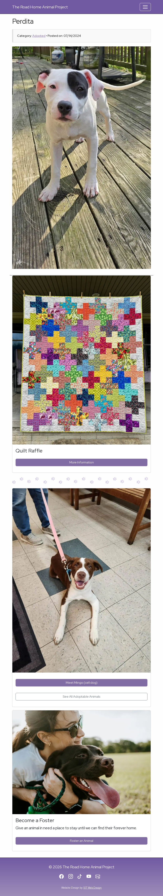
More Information (81, 462)
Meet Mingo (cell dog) (81, 683)
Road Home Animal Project (40, 7)
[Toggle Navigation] (145, 7)
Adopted (38, 36)
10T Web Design (92, 887)
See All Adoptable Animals (81, 696)
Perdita (23, 21)
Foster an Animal (81, 841)
